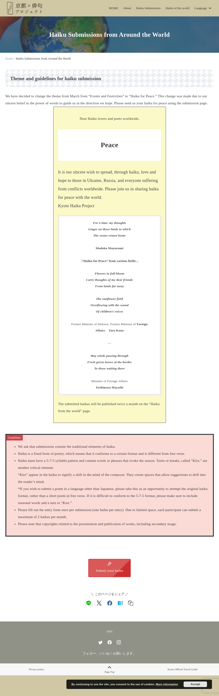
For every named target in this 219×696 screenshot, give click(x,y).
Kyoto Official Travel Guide (183, 669)
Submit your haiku (109, 567)
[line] (88, 603)
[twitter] (100, 642)
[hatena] (120, 603)
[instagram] (119, 642)
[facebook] (109, 603)
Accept (195, 684)
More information (167, 684)
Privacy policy (36, 669)
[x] (99, 603)
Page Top (109, 669)
